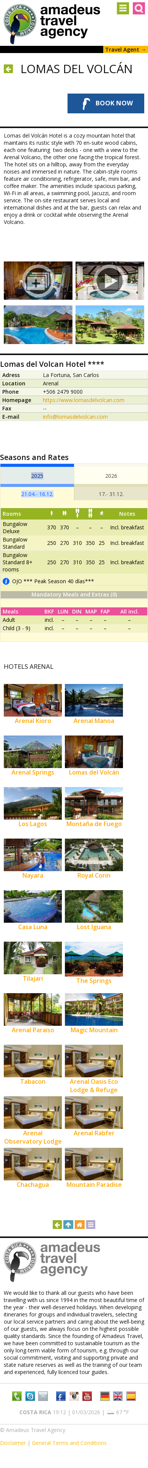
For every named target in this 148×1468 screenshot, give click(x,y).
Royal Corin (93, 875)
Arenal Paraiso (33, 1030)
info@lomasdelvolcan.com (75, 416)
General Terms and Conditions (69, 1442)
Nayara (32, 875)
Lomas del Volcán (94, 772)
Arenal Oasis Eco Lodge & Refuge (94, 1085)
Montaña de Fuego (94, 824)
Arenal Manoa (94, 721)
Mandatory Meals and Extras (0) (74, 594)
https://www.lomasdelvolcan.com (83, 400)
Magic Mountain (94, 1030)
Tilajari (33, 978)
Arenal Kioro (33, 721)
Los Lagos (33, 824)
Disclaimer (13, 1442)
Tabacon (33, 1081)
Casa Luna (32, 927)
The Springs (94, 981)
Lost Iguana (94, 927)
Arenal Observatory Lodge (33, 1137)
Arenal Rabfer (94, 1133)
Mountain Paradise (94, 1184)
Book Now (106, 103)
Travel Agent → (125, 49)
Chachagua (33, 1184)
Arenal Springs (32, 772)
